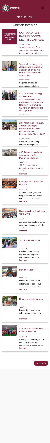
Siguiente (41, 363)
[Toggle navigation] (42, 7)
